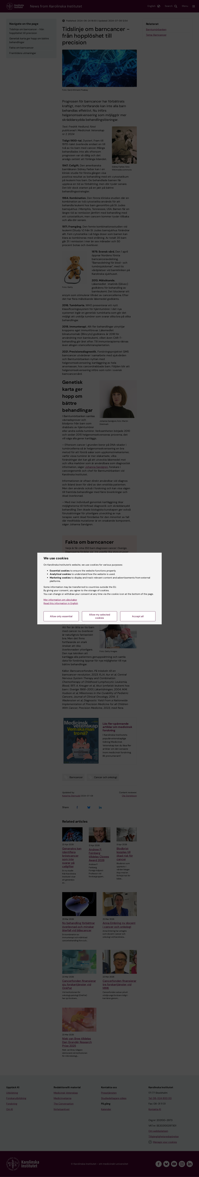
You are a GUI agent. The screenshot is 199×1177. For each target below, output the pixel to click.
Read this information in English (61, 603)
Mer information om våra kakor (60, 599)
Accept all (138, 616)
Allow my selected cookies (99, 616)
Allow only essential (61, 616)
